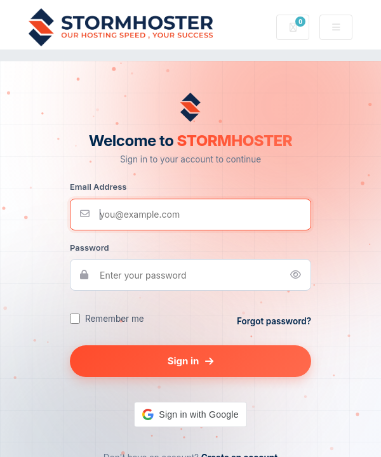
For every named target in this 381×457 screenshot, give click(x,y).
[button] (190, 414)
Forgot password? (274, 321)
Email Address (98, 187)
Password (89, 247)
